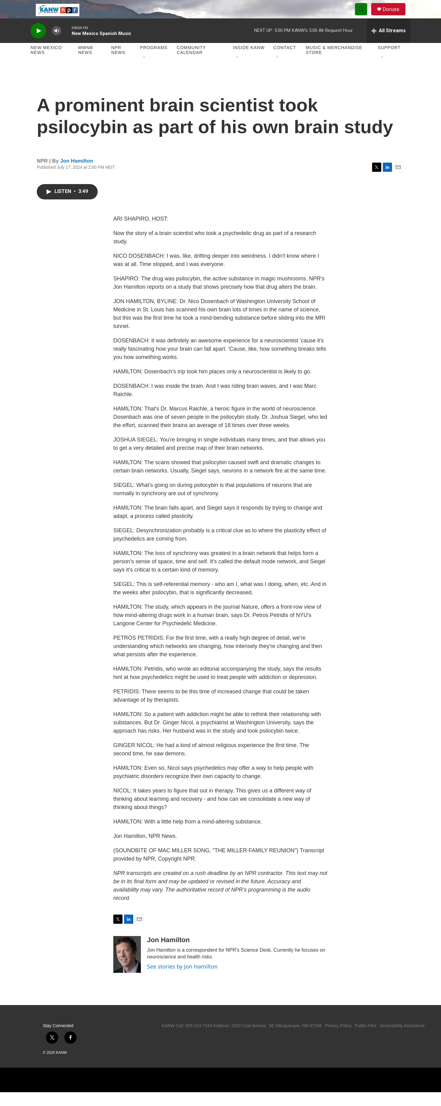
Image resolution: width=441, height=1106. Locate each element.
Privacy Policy (338, 1039)
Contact (284, 61)
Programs (154, 61)
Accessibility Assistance (401, 1039)
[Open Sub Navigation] (144, 71)
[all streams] (388, 44)
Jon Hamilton (76, 175)
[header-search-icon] (364, 16)
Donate (394, 16)
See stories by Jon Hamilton (182, 980)
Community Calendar (191, 64)
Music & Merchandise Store (334, 64)
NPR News (118, 64)
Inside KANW (249, 61)
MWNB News (85, 64)
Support (389, 61)
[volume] (56, 45)
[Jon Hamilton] (127, 968)
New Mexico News (46, 64)
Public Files (366, 1039)
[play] (38, 44)
